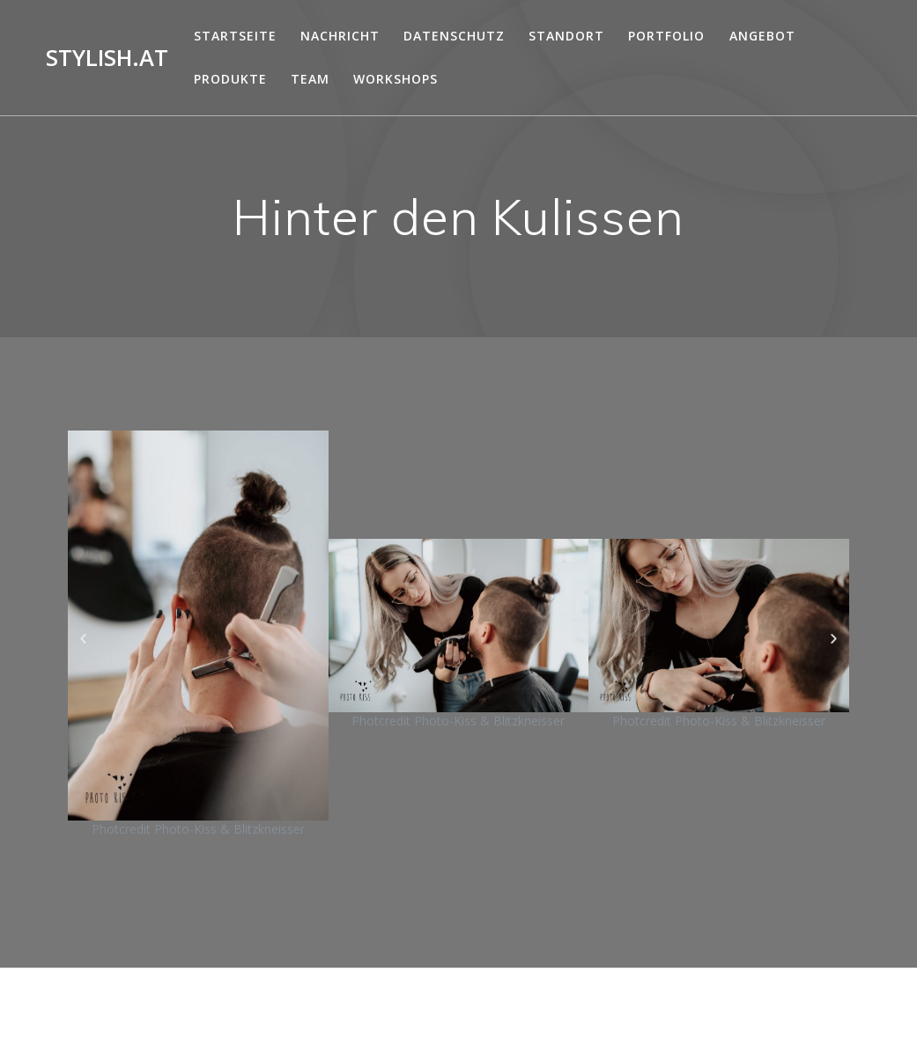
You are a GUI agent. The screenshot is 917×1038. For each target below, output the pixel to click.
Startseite (235, 35)
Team (310, 78)
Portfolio (666, 35)
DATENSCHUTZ (454, 35)
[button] (83, 638)
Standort (566, 35)
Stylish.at (107, 58)
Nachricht (340, 35)
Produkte (230, 78)
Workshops (395, 78)
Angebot (762, 35)
